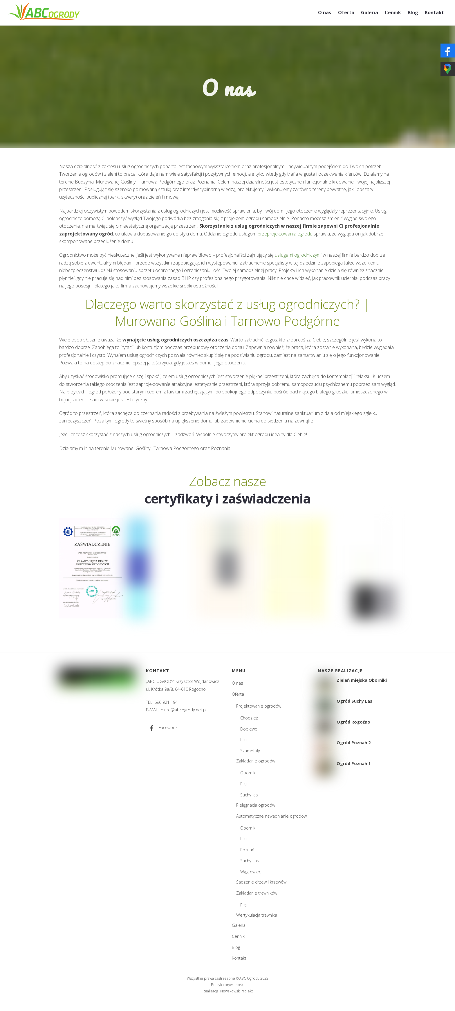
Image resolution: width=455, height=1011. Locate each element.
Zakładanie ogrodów (255, 761)
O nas (324, 12)
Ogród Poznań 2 (354, 742)
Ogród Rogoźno (353, 722)
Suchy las (249, 795)
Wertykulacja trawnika (256, 915)
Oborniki (248, 773)
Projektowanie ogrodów (258, 706)
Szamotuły (250, 750)
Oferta (346, 12)
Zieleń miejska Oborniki (362, 680)
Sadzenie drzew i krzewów (261, 882)
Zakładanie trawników (256, 893)
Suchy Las (249, 861)
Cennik (393, 12)
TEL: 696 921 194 (162, 702)
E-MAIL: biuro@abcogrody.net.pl (176, 710)
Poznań (247, 849)
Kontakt (434, 12)
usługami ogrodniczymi (298, 255)
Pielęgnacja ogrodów (255, 805)
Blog (413, 12)
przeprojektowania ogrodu (285, 234)
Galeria (369, 12)
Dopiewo (248, 729)
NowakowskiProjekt (236, 991)
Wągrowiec (250, 872)
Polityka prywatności (227, 984)
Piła (243, 739)
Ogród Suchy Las (354, 701)
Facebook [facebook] (162, 727)
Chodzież (249, 718)
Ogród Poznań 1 (354, 763)
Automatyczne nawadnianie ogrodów (271, 816)
